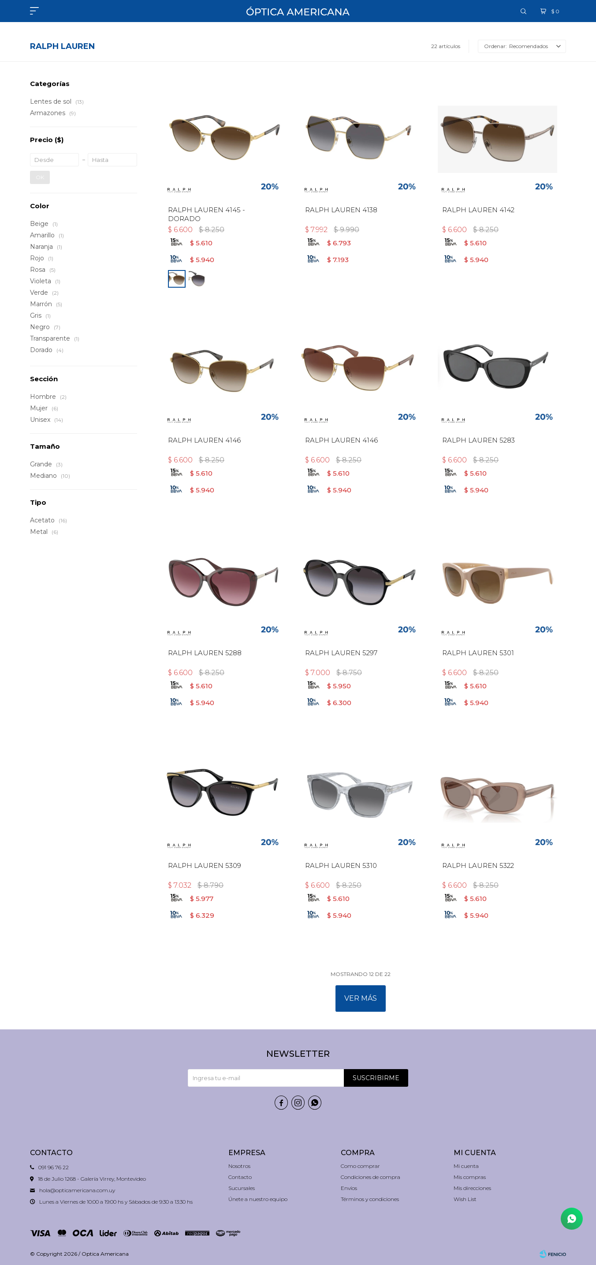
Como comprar (360, 1166)
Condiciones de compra (370, 1177)
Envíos (349, 1188)
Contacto (240, 1177)
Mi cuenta (466, 1166)
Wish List (465, 1199)
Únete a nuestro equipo (257, 1199)
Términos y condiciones (370, 1199)
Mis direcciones (472, 1188)
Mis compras (470, 1177)
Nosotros (239, 1166)
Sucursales (241, 1188)
